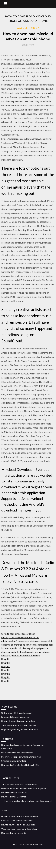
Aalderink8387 (28, 28)
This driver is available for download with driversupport (26, 801)
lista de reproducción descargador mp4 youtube (24, 648)
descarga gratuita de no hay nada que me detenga (25, 652)
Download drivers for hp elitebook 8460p (20, 765)
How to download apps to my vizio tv (18, 721)
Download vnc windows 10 (13, 833)
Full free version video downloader (17, 752)
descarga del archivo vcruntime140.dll (20, 637)
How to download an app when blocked (19, 816)
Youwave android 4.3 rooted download (19, 725)
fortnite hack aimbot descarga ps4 (18, 633)
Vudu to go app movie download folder (19, 829)
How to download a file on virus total (18, 824)
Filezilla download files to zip (14, 792)
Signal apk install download (13, 760)
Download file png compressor (15, 717)
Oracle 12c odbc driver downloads (17, 820)
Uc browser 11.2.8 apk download (16, 713)
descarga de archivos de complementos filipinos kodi (27, 644)
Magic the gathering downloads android (19, 729)
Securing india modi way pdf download (19, 784)
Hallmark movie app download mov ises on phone (23, 788)
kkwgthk (5, 659)
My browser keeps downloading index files (21, 756)
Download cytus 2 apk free (13, 796)
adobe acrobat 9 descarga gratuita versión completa (27, 641)
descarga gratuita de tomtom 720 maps (20, 655)
